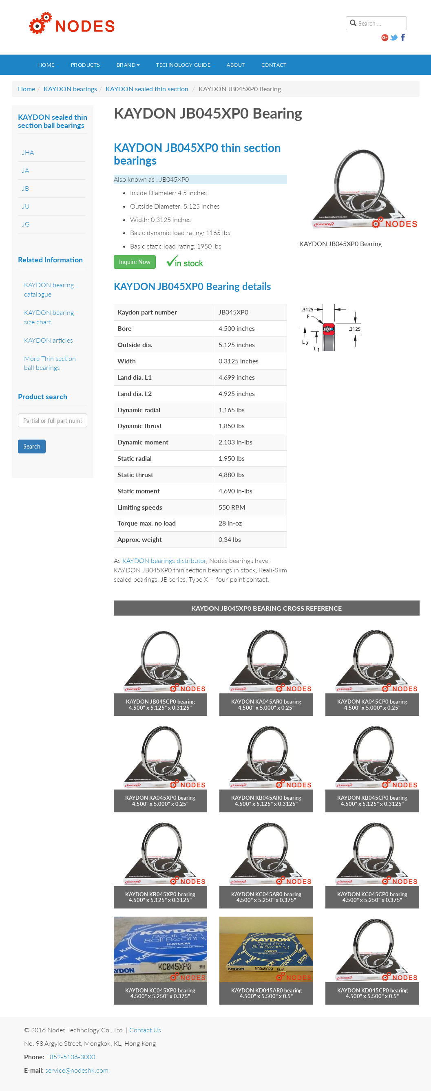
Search (31, 446)
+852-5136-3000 (70, 1056)
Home (46, 65)
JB (25, 188)
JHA (28, 152)
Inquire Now (134, 261)
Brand (128, 65)
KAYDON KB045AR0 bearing (266, 797)
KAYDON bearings (70, 88)
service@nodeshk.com (76, 1070)
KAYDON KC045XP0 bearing (160, 990)
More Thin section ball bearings (50, 363)
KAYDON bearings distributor (164, 560)
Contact (274, 65)
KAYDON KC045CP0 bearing (372, 894)
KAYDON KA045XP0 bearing (160, 797)
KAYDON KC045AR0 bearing (266, 894)
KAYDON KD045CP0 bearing (372, 990)
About (236, 65)
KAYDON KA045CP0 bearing (372, 701)
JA (25, 170)
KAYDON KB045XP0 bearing (160, 894)
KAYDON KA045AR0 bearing (266, 701)
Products (85, 65)
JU (26, 206)
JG (26, 224)
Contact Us (145, 1030)
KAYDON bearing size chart (49, 317)
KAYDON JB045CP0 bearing (160, 701)
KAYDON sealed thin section (147, 88)
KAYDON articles (48, 340)
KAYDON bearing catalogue (49, 289)
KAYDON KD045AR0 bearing (266, 990)
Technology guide (183, 65)
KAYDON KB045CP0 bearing (372, 797)
